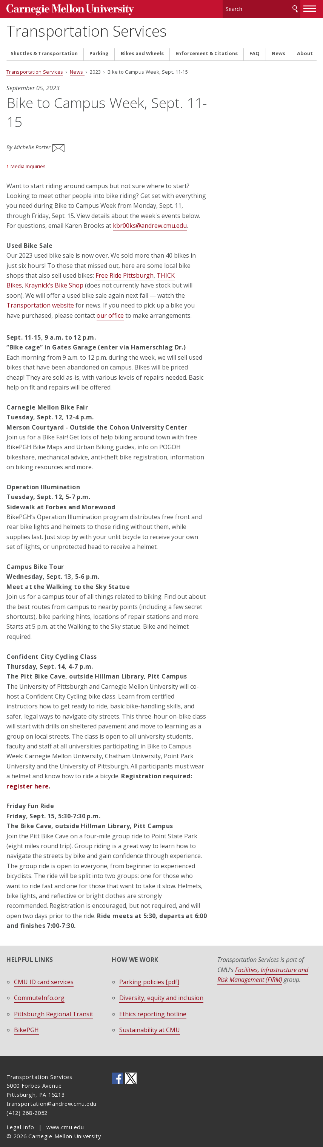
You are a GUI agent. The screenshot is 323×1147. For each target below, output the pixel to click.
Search (295, 7)
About (305, 48)
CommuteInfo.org (39, 988)
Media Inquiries (28, 156)
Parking (99, 48)
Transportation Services (86, 28)
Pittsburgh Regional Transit (53, 1004)
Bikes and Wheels (142, 48)
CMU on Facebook (117, 1068)
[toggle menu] (310, 7)
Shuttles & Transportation (44, 48)
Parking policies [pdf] (149, 972)
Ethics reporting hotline (152, 1004)
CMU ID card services (44, 972)
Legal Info (20, 1117)
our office (110, 305)
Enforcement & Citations (206, 48)
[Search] (261, 7)
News (278, 48)
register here (27, 776)
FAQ (254, 48)
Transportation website (40, 295)
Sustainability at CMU (149, 1020)
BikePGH (26, 1020)
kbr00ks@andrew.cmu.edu (150, 216)
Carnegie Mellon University (63, 8)
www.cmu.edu (65, 1117)
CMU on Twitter (131, 1068)
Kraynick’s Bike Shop (54, 275)
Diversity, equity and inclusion (161, 988)
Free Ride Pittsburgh (124, 265)
